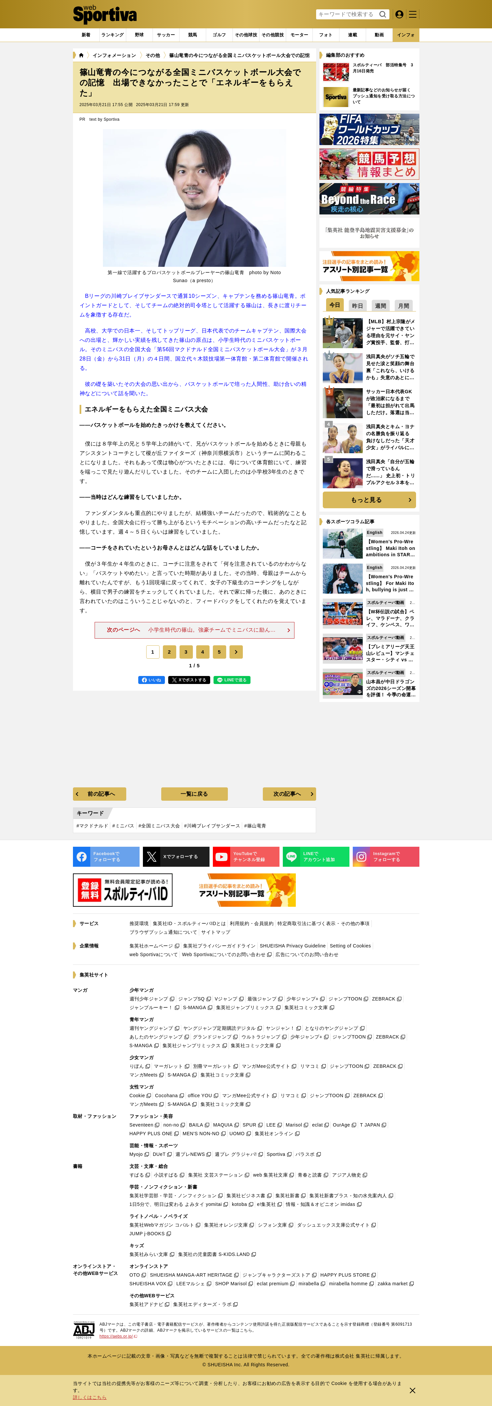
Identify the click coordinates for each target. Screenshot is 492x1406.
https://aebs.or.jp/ (119, 1336)
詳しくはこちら (90, 1397)
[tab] (139, 35)
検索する (381, 15)
